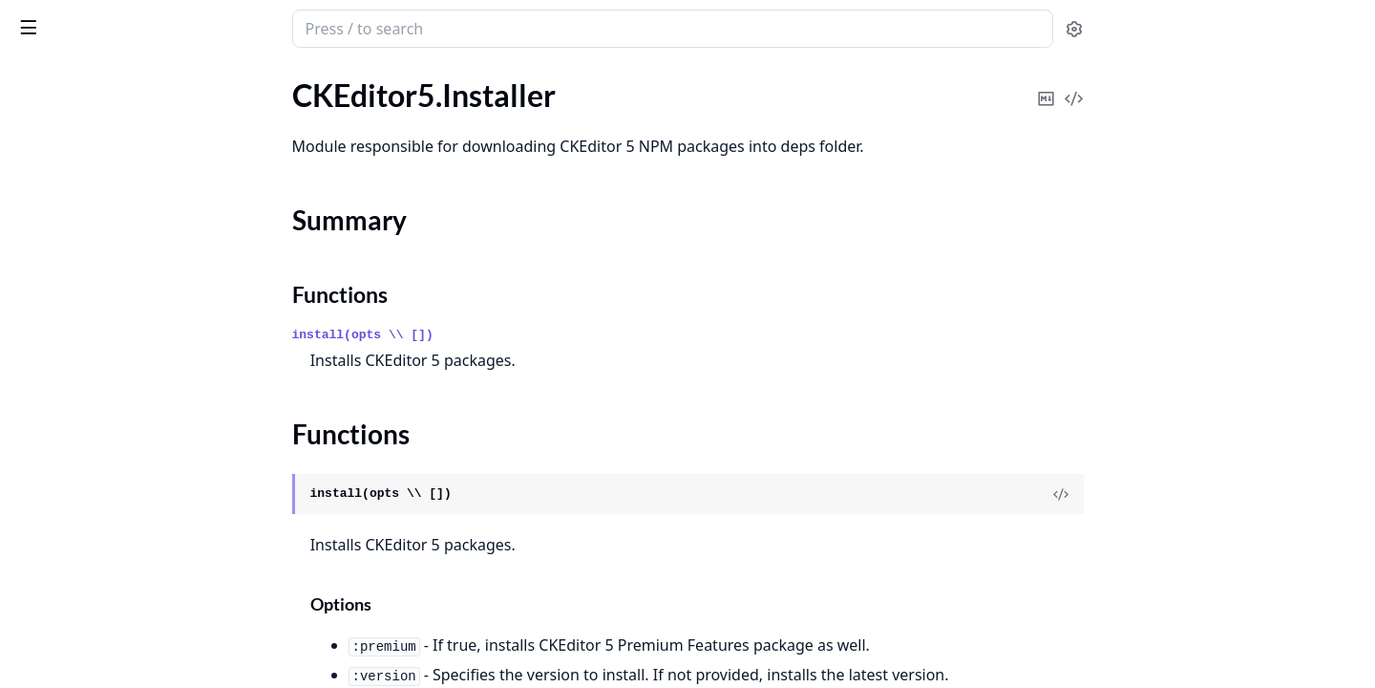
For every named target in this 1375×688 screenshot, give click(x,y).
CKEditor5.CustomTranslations (117, 95)
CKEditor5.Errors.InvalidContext (121, 613)
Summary (64, 180)
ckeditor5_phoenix (92, 19)
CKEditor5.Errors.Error (89, 561)
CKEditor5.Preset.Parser (94, 366)
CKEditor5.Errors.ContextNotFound (133, 536)
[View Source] (1204, 494)
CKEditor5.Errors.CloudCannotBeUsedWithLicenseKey (135, 484)
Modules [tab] (115, 78)
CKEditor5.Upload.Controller (110, 418)
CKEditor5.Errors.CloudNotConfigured (135, 510)
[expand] (267, 99)
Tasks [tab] (209, 78)
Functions (66, 203)
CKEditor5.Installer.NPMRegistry (123, 237)
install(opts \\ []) (506, 335)
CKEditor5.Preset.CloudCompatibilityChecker (135, 315)
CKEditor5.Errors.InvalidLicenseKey (131, 665)
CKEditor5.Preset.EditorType (109, 341)
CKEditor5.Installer (77, 147)
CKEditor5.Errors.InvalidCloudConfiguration (135, 587)
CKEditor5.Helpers (75, 121)
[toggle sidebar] (261, 27)
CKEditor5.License (74, 263)
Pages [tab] (34, 78)
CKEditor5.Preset (71, 289)
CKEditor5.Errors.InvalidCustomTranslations (135, 639)
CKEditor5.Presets (75, 392)
